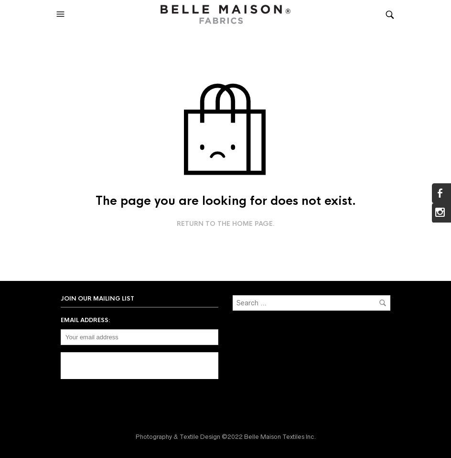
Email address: (85, 320)
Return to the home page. (226, 224)
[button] (61, 14)
